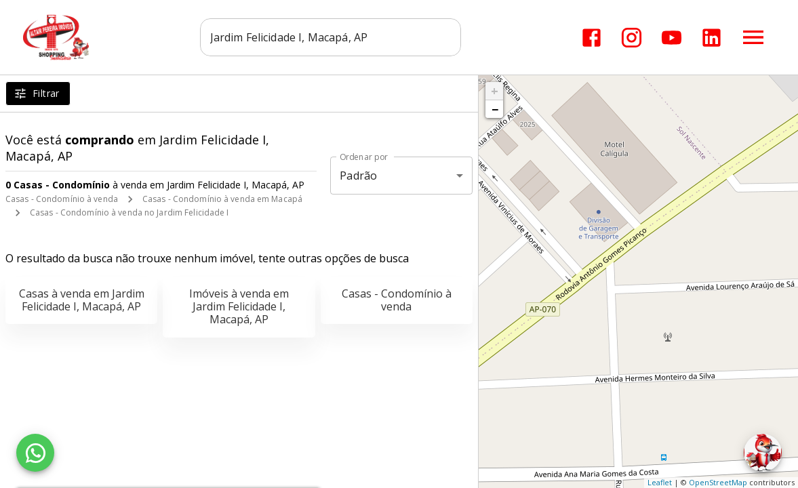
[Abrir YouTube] (671, 37)
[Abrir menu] (753, 37)
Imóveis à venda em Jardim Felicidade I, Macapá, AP (239, 306)
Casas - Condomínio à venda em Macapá (222, 199)
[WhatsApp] (35, 453)
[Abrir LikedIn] (711, 37)
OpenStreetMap (718, 482)
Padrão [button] (358, 175)
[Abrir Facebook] (591, 37)
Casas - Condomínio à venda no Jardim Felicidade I (129, 212)
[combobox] (331, 37)
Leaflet (659, 482)
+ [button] (494, 91)
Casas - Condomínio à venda (61, 199)
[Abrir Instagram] (631, 37)
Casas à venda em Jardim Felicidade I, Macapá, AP (81, 300)
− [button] (495, 109)
